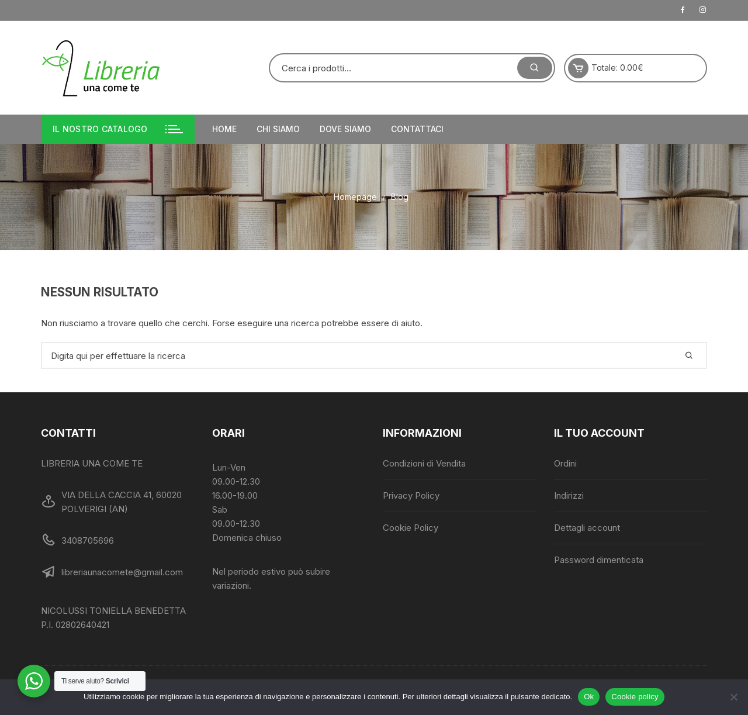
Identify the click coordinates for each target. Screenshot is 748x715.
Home (224, 129)
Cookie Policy (410, 527)
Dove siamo (345, 129)
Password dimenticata (598, 559)
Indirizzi (569, 495)
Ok (589, 696)
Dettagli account (587, 527)
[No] (733, 697)
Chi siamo (278, 129)
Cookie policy (635, 696)
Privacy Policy (411, 495)
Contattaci (417, 129)
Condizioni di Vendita (424, 463)
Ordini (565, 463)
